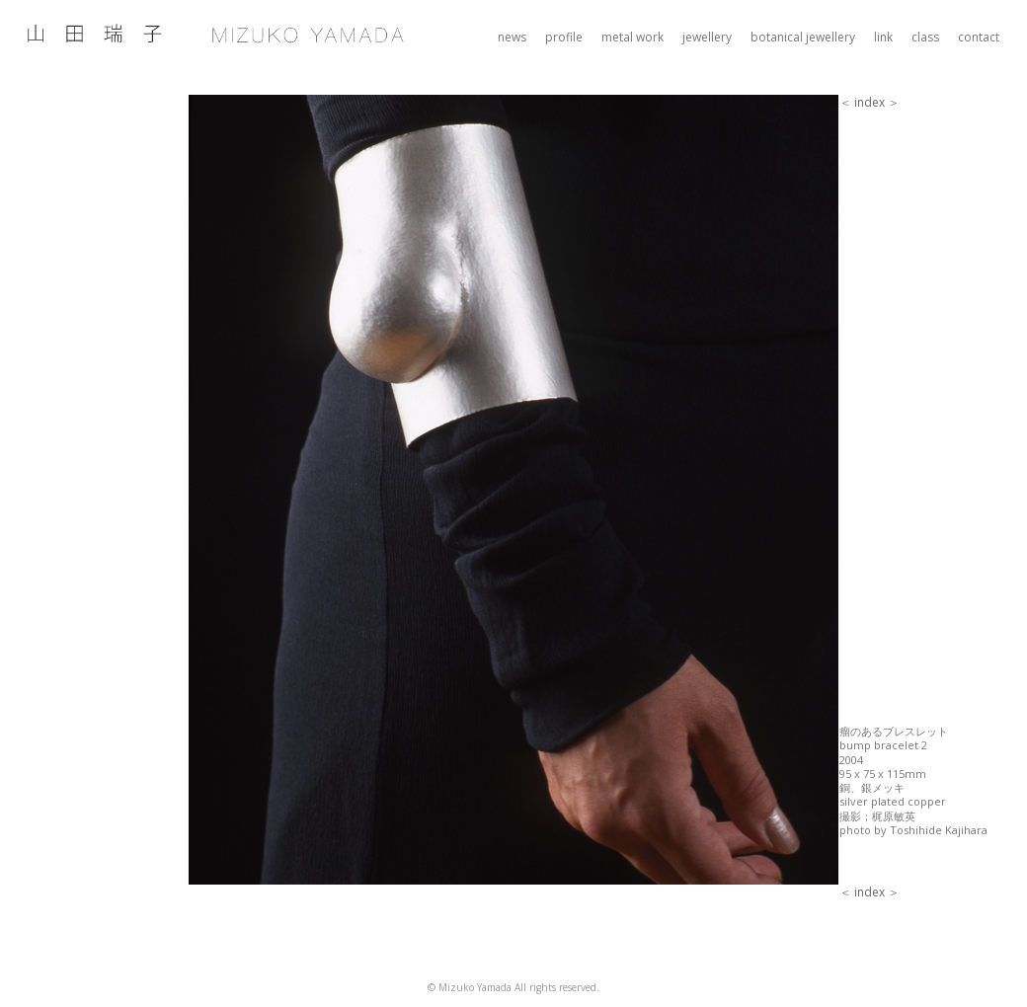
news (512, 37)
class (925, 37)
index (869, 102)
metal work (632, 37)
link (883, 37)
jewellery (707, 37)
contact (978, 37)
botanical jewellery (802, 37)
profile (564, 37)
